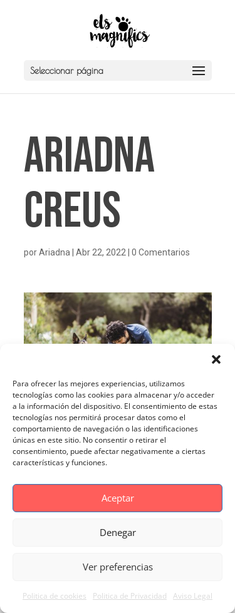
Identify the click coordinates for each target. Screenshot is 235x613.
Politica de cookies (54, 595)
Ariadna (54, 252)
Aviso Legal (192, 595)
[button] (216, 359)
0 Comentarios (161, 252)
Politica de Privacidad (130, 595)
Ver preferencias (118, 566)
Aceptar (118, 498)
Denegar (118, 532)
